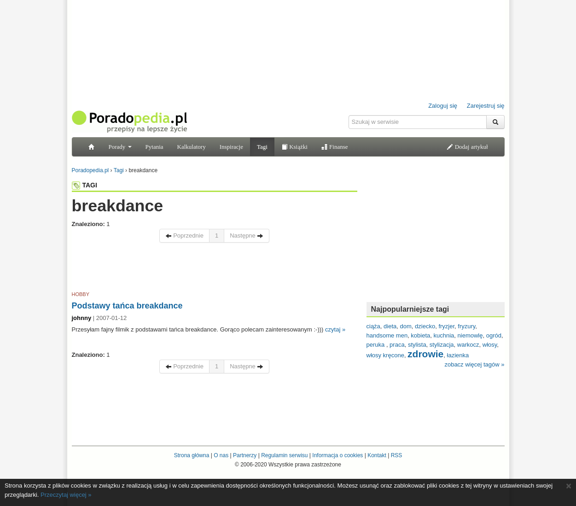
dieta (390, 326)
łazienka (458, 355)
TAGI (84, 185)
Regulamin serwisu (284, 455)
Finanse (334, 146)
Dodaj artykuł (467, 146)
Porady (120, 146)
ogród (493, 335)
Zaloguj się (442, 105)
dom (406, 326)
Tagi (262, 146)
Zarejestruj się (486, 105)
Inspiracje (231, 146)
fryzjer (446, 326)
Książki (294, 146)
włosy (490, 344)
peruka (376, 344)
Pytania (154, 146)
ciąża (373, 326)
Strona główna (191, 455)
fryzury (466, 326)
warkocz (468, 344)
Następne (246, 235)
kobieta (420, 335)
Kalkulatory (191, 146)
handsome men (387, 335)
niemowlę (470, 335)
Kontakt (376, 455)
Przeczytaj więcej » (66, 494)
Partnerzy (244, 455)
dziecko (425, 326)
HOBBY (81, 294)
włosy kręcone (385, 355)
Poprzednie (184, 235)
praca (397, 344)
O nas (221, 455)
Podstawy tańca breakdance (127, 305)
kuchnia (444, 335)
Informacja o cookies (337, 455)
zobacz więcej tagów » (474, 364)
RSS (396, 455)
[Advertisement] (214, 268)
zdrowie (425, 354)
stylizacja (442, 344)
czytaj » (335, 329)
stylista (417, 344)
